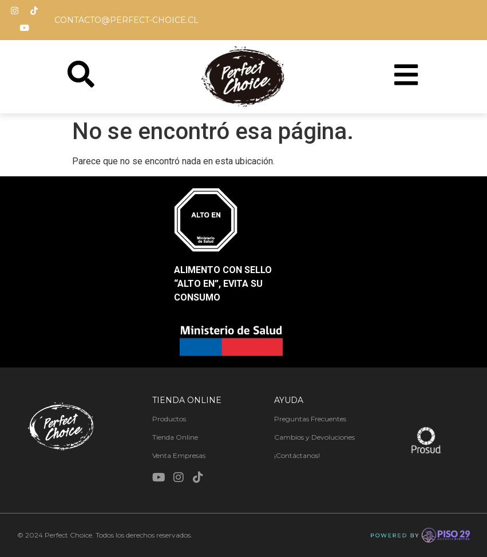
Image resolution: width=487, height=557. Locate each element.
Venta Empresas (178, 456)
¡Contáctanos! (297, 456)
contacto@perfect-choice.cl (126, 20)
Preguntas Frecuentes (310, 419)
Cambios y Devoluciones (314, 437)
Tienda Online (175, 437)
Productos (169, 419)
